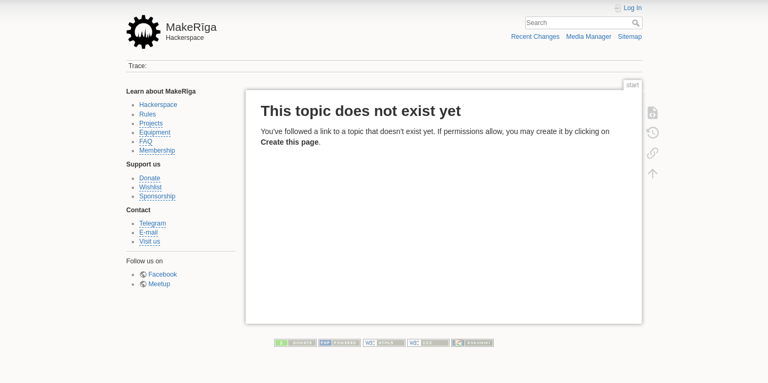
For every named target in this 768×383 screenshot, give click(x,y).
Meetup (159, 284)
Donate (150, 178)
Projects (151, 123)
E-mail (148, 232)
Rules (147, 114)
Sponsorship (157, 196)
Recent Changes (535, 36)
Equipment (155, 132)
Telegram (152, 223)
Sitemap (630, 36)
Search (637, 23)
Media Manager (588, 36)
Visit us (149, 241)
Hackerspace (158, 105)
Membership (157, 150)
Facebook (162, 274)
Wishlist (150, 187)
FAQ (146, 141)
